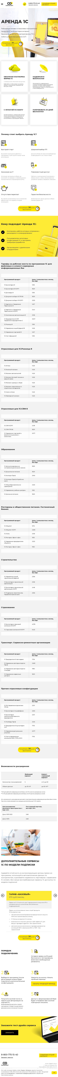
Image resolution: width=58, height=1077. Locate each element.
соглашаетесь (11, 1073)
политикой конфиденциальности (25, 1073)
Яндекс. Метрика (26, 1070)
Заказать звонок (33, 5)
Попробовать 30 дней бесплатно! (49, 4)
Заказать (10, 1038)
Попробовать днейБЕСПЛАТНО (10, 44)
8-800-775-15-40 (34, 3)
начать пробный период (44, 990)
